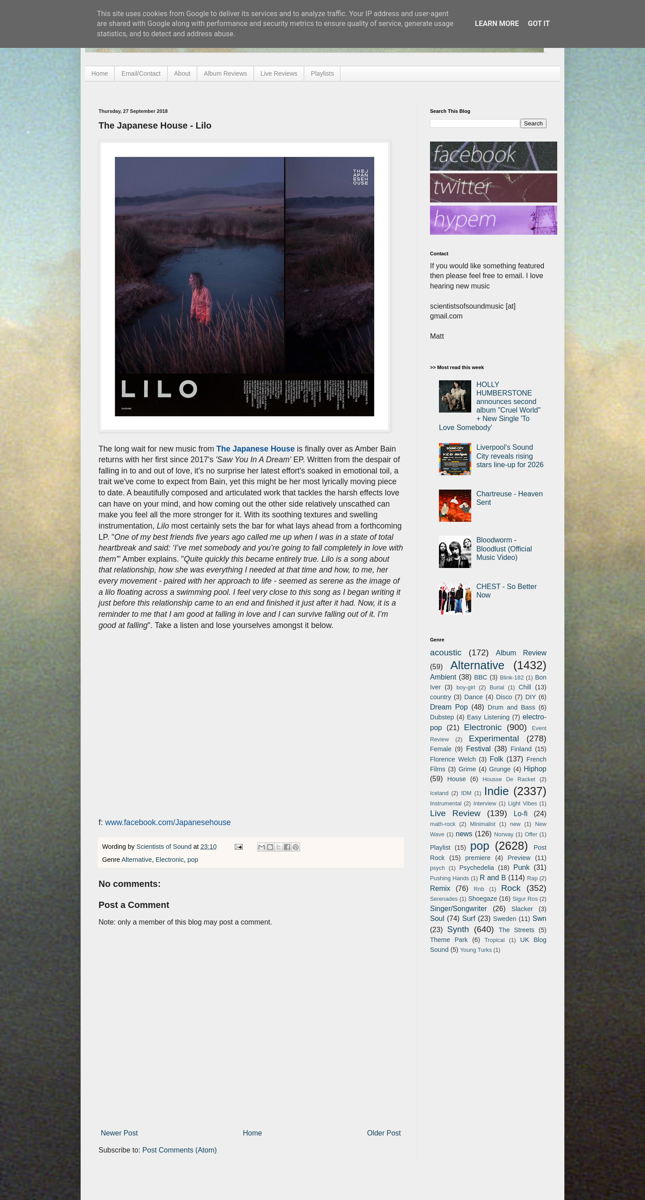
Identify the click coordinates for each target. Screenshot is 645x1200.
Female (441, 749)
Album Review (521, 653)
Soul (437, 918)
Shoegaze (482, 898)
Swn (539, 918)
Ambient (443, 677)
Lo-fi (521, 813)
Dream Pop (449, 707)
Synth (458, 929)
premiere (478, 857)
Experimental (494, 738)
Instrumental (445, 803)
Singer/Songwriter (458, 908)
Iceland (439, 793)
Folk (496, 759)
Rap (532, 878)
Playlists (322, 73)
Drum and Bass (511, 707)
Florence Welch (453, 759)
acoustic (445, 652)
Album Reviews (225, 73)
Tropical (495, 940)
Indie (496, 791)
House (456, 779)
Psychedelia (476, 867)
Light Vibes (522, 803)
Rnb (479, 889)
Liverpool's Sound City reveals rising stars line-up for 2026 (509, 455)
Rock (511, 888)
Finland (521, 749)
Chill (525, 687)
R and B (493, 878)
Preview (518, 857)
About (182, 73)
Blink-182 (512, 677)
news (464, 834)
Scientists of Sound (165, 846)
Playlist (440, 847)
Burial (497, 687)
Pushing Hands (449, 878)
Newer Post (119, 1133)
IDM (466, 793)
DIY (530, 697)
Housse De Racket (508, 779)
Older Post (384, 1133)
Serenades (444, 898)
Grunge (500, 769)
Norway (503, 834)
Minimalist (482, 824)
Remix (440, 888)
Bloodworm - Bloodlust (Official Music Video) (504, 548)
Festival (478, 749)
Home (99, 73)
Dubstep (442, 717)
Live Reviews (279, 73)
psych (437, 868)
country (440, 697)
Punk (521, 867)
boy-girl (465, 687)
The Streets (516, 929)
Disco (504, 697)
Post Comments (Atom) (179, 1150)
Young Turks (476, 949)
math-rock (443, 824)
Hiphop (535, 769)
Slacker (522, 908)
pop (192, 859)
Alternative (136, 859)
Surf (468, 918)
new (515, 824)
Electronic (169, 859)
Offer (531, 834)
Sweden (504, 918)
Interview (484, 803)
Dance (473, 697)
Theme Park (449, 939)
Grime (467, 769)
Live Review (455, 813)
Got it (539, 23)
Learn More (497, 23)
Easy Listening (488, 717)
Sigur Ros (525, 898)
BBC (480, 677)
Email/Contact (140, 73)
